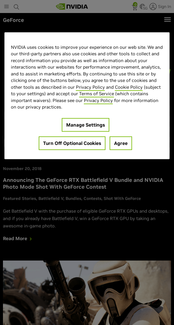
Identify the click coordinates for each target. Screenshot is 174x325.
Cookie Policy (129, 87)
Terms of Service (96, 94)
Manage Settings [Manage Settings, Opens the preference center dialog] (85, 125)
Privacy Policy (90, 87)
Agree (121, 143)
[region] (87, 95)
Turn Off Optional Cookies (72, 143)
